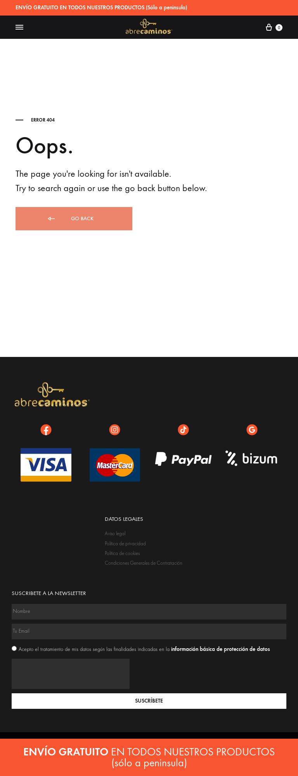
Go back (70, 219)
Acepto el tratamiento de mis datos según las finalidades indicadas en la (144, 649)
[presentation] (71, 674)
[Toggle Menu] (19, 27)
